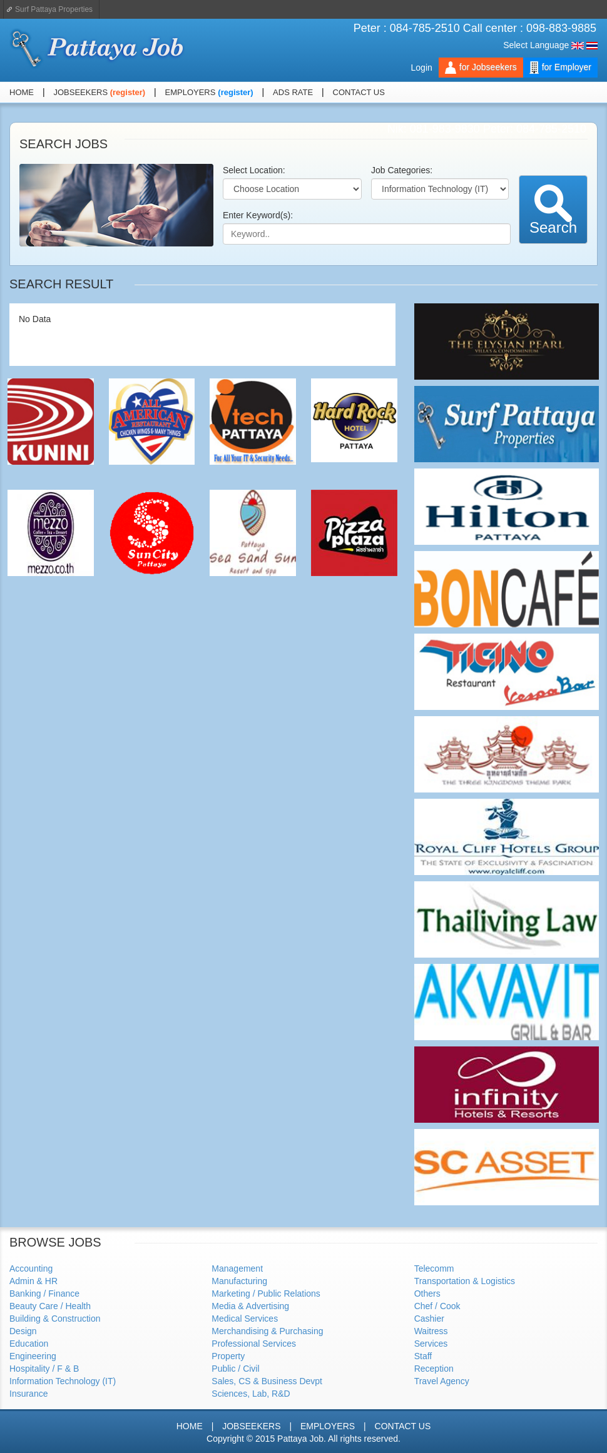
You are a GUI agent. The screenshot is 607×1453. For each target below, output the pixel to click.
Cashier (429, 1319)
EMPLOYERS (190, 92)
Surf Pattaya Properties (54, 9)
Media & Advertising (250, 1306)
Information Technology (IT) (62, 1381)
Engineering (32, 1356)
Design (23, 1331)
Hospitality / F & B (44, 1369)
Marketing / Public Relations (266, 1293)
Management (237, 1268)
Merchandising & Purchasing (267, 1331)
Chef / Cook (437, 1306)
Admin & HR (33, 1281)
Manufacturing (239, 1281)
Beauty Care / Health (50, 1306)
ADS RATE (293, 92)
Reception (434, 1369)
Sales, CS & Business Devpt (267, 1381)
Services (431, 1344)
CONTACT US (359, 92)
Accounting (31, 1268)
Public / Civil (235, 1369)
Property (228, 1356)
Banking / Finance (44, 1293)
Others (427, 1293)
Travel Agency (441, 1381)
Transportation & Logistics (464, 1281)
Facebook (575, 93)
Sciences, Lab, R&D (251, 1394)
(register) (127, 92)
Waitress (431, 1331)
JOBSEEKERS (81, 92)
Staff (423, 1356)
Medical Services (245, 1319)
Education (28, 1344)
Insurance (28, 1394)
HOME (21, 92)
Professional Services (254, 1344)
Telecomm (434, 1268)
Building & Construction (55, 1319)
